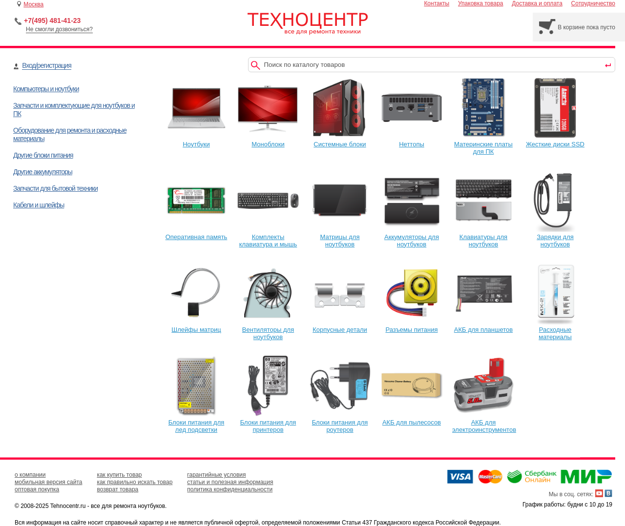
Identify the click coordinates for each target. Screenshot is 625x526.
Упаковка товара (480, 3)
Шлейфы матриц (196, 326)
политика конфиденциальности (229, 489)
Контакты (436, 3)
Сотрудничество (593, 3)
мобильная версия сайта (48, 482)
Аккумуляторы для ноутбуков (411, 237)
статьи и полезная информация (230, 482)
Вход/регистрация (46, 65)
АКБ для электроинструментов (484, 422)
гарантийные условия (216, 475)
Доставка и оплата (537, 3)
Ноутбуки (196, 140)
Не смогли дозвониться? (59, 29)
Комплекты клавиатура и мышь (268, 237)
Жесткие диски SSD (555, 140)
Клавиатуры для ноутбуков (483, 237)
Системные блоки (340, 140)
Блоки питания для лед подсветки (196, 422)
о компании (30, 475)
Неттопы (411, 140)
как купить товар (119, 475)
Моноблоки (268, 140)
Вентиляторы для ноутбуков (268, 330)
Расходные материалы (555, 330)
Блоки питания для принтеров (268, 422)
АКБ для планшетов (483, 326)
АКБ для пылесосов (411, 418)
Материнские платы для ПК (483, 144)
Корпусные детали (340, 326)
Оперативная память (196, 233)
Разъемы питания (411, 326)
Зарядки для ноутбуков (555, 237)
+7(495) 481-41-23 (52, 20)
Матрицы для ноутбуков (340, 237)
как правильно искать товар (134, 482)
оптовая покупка (37, 489)
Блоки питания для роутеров (340, 422)
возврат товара (117, 489)
